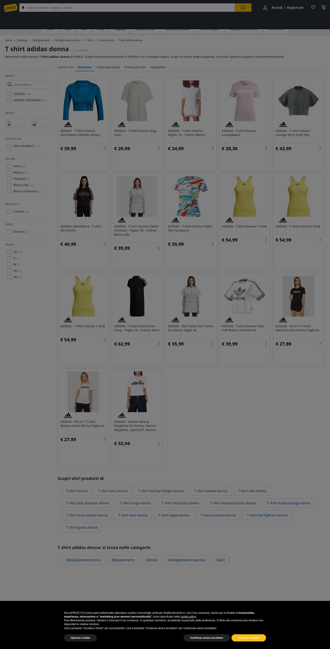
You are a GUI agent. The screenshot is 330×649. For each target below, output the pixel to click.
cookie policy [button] (188, 625)
